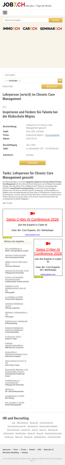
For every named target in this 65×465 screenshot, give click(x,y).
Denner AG (31, 433)
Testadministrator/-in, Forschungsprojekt (12, 381)
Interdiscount (9, 437)
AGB (39, 450)
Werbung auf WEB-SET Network (41, 459)
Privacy (23, 450)
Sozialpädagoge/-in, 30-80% (14, 396)
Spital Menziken (20, 433)
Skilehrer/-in (9, 389)
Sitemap (25, 452)
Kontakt (32, 450)
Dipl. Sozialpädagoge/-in (13, 249)
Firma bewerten (52, 135)
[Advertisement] (32, 47)
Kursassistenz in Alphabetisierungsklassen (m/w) (16, 353)
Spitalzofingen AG (40, 437)
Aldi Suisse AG (53, 430)
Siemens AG (34, 423)
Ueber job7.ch (49, 450)
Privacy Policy (7, 86)
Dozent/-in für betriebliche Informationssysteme (14, 278)
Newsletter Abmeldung (11, 452)
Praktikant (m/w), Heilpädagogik (16, 321)
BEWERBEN (32, 163)
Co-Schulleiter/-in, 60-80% (14, 297)
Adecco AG (19, 437)
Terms (15, 450)
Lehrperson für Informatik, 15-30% (17, 271)
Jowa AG (35, 430)
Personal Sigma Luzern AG (17, 426)
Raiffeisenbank (8, 433)
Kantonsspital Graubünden (48, 426)
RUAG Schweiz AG (13, 430)
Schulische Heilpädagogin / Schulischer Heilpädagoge (14, 329)
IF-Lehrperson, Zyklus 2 (13, 337)
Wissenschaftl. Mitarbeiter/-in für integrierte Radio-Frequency (16, 371)
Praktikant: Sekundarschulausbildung (14, 344)
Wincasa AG (28, 437)
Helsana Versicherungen (53, 433)
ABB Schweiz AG (22, 423)
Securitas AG (25, 430)
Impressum (6, 450)
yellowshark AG (32, 426)
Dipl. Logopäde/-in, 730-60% (14, 403)
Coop (13, 423)
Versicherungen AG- (46, 423)
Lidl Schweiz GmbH (54, 437)
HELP (4, 107)
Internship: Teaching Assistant (15, 255)
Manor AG (40, 433)
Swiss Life (42, 430)
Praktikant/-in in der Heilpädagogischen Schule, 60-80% (15, 288)
